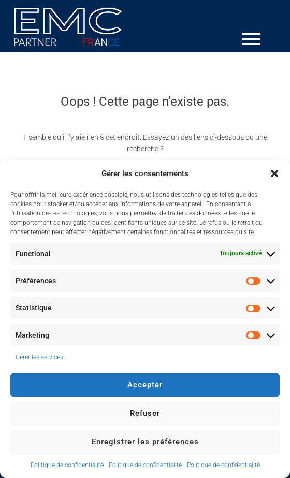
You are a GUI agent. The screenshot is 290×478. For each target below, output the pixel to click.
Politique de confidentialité (67, 465)
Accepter (145, 384)
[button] (274, 173)
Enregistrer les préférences (145, 441)
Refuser (145, 413)
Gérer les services (39, 357)
